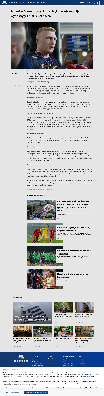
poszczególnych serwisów (46, 381)
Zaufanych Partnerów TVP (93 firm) (18, 376)
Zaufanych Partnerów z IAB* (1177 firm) (88, 374)
